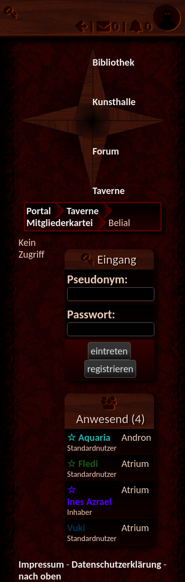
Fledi (82, 463)
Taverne (109, 190)
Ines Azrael (89, 495)
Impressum (41, 564)
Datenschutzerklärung (116, 564)
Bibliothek (114, 62)
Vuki (76, 528)
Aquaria (89, 437)
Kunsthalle (114, 102)
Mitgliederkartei (60, 223)
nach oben (40, 576)
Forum (106, 151)
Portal (39, 211)
